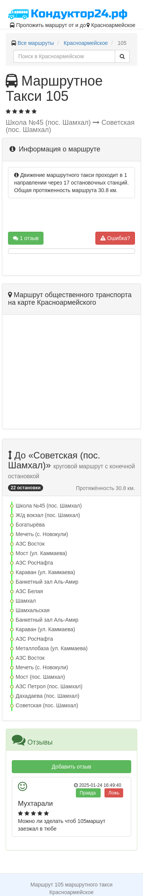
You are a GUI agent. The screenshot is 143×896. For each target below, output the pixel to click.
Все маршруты (36, 43)
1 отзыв (26, 238)
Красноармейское (86, 43)
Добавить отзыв (72, 767)
